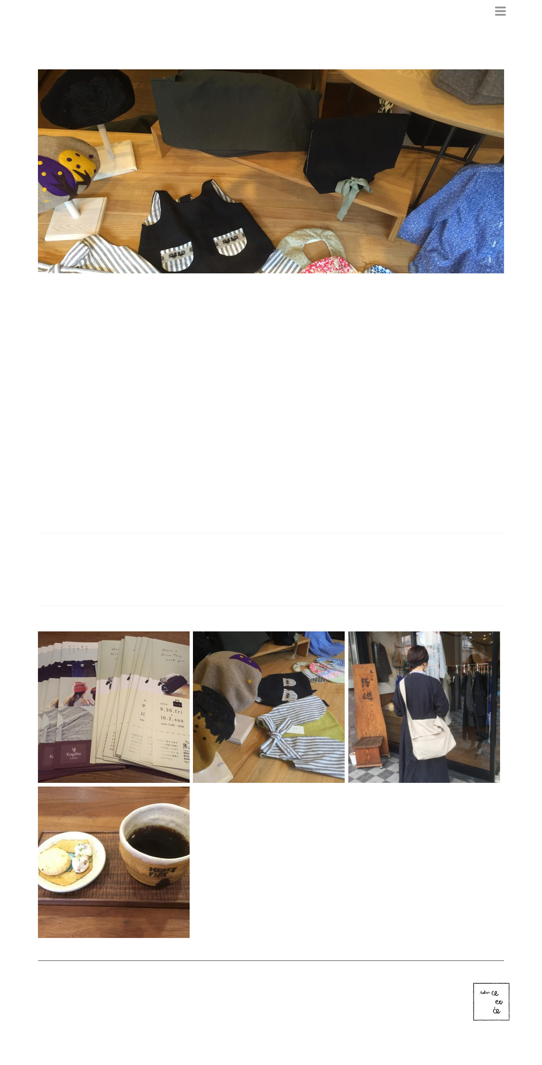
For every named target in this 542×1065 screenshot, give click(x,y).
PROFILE (222, 993)
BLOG (321, 993)
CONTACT (299, 993)
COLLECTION (270, 993)
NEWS (244, 993)
